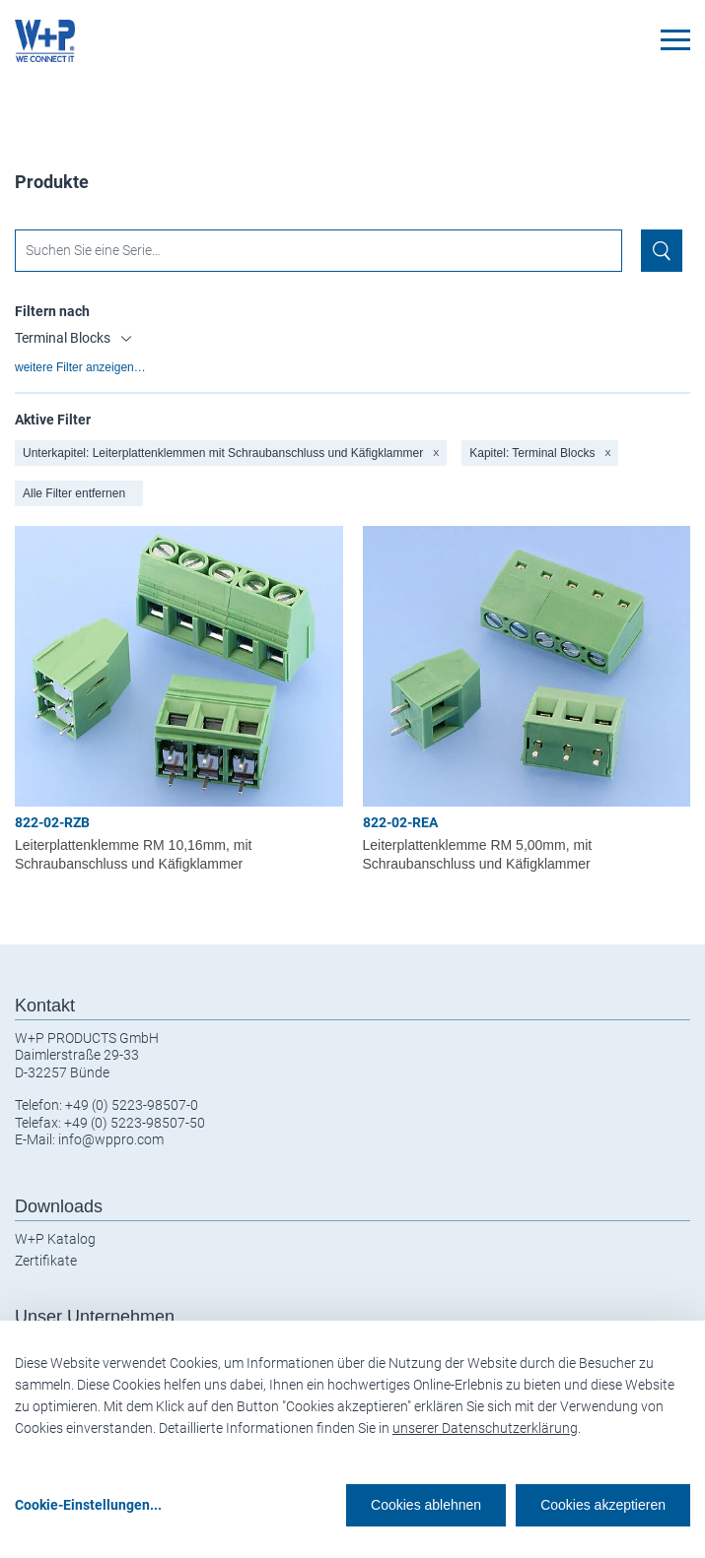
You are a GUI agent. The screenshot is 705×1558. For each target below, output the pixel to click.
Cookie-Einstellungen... (88, 1505)
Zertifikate (46, 1260)
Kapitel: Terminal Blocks (539, 453)
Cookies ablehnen (426, 1505)
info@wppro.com (111, 1139)
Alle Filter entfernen (74, 493)
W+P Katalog (55, 1239)
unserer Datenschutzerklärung (485, 1428)
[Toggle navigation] (675, 40)
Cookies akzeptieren (603, 1505)
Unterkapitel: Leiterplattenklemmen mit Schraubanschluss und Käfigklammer (231, 453)
